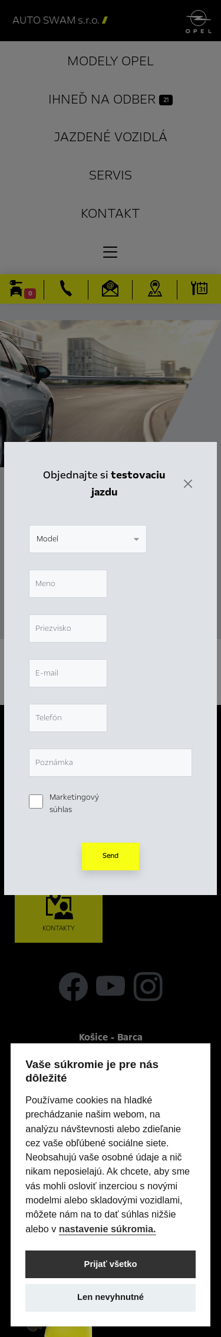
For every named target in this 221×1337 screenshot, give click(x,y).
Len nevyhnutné (110, 1297)
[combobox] (88, 517)
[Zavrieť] (188, 462)
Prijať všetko (110, 1264)
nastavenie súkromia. (107, 1228)
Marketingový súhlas (74, 781)
